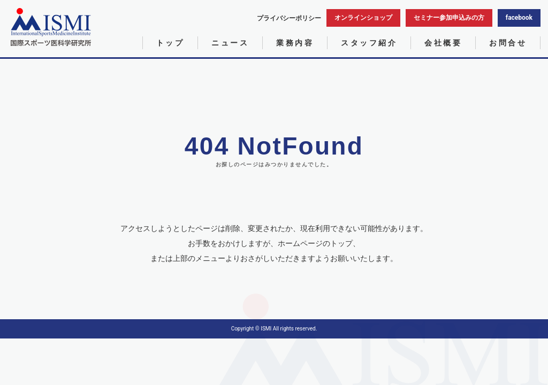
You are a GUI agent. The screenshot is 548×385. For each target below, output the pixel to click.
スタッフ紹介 (369, 42)
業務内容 (295, 42)
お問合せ (508, 42)
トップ (170, 42)
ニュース (230, 42)
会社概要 (443, 42)
